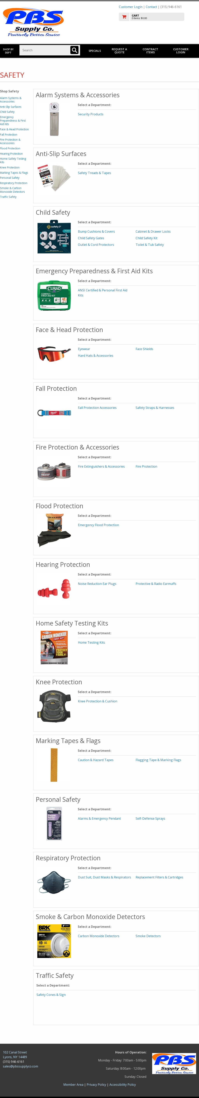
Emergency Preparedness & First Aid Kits (13, 120)
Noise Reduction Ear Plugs (97, 584)
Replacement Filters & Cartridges (159, 877)
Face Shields (144, 349)
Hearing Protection (11, 153)
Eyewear (84, 349)
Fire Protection (146, 466)
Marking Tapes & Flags (14, 172)
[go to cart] (157, 17)
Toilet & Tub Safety (150, 245)
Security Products (90, 114)
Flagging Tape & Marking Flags (158, 760)
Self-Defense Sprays (150, 818)
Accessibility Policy (122, 1084)
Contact (151, 7)
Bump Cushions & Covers (96, 231)
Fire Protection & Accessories (10, 141)
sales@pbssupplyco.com (20, 1066)
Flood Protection (10, 148)
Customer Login (130, 7)
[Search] (74, 50)
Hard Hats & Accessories (95, 355)
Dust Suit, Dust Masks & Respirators (104, 877)
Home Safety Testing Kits (13, 160)
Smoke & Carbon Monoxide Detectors (12, 189)
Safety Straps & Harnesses (155, 408)
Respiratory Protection (13, 183)
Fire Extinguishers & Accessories (101, 466)
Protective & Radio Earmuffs (156, 584)
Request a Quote (119, 50)
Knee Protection (9, 167)
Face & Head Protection (14, 129)
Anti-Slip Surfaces (10, 107)
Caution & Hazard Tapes (95, 760)
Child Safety (7, 112)
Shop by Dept (8, 50)
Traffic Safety (8, 197)
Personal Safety (9, 178)
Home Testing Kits (91, 642)
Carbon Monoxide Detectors (98, 936)
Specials (95, 51)
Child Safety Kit (146, 238)
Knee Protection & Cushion (97, 701)
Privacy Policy (97, 1084)
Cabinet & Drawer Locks (153, 231)
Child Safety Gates (91, 238)
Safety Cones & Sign (51, 995)
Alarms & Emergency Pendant (99, 818)
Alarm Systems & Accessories (10, 99)
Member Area (73, 1084)
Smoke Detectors (148, 936)
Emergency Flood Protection (98, 525)
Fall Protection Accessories (97, 408)
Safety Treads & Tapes (94, 173)
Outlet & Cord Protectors (96, 245)
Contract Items (150, 50)
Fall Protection (8, 134)
